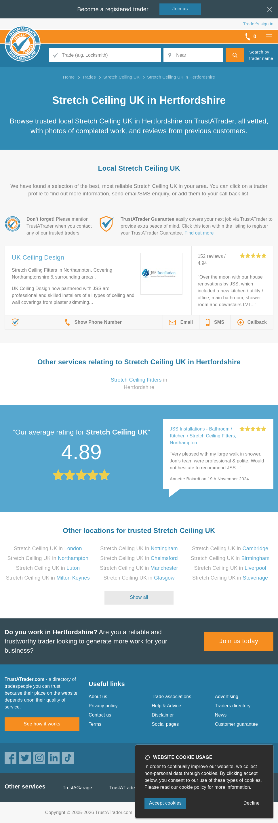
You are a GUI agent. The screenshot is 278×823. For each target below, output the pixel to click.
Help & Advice (166, 705)
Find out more (199, 232)
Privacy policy (103, 705)
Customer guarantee (236, 724)
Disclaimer (163, 714)
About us (98, 696)
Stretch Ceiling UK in (48, 548)
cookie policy (192, 787)
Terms (95, 724)
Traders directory (233, 705)
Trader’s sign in (258, 23)
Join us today (239, 641)
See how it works (42, 723)
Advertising (226, 696)
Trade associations (171, 696)
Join (180, 8)
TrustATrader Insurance (134, 787)
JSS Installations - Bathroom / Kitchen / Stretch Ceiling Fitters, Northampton (203, 435)
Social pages (165, 724)
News (221, 714)
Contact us (100, 714)
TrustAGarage (77, 787)
